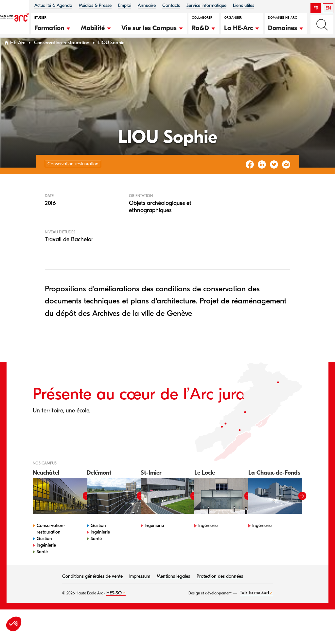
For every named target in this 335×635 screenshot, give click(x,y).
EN (328, 8)
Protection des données (220, 588)
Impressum (139, 588)
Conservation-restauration (61, 55)
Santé (42, 564)
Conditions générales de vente (92, 588)
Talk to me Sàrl (254, 605)
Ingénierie (46, 557)
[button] (52, 27)
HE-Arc (17, 55)
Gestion (44, 551)
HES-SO (114, 605)
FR (315, 8)
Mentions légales (173, 588)
